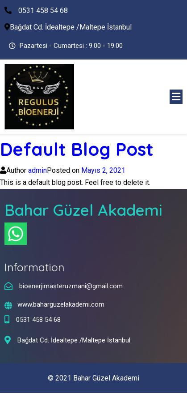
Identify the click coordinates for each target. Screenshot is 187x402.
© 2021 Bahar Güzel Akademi (93, 378)
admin (37, 170)
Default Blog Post (77, 149)
